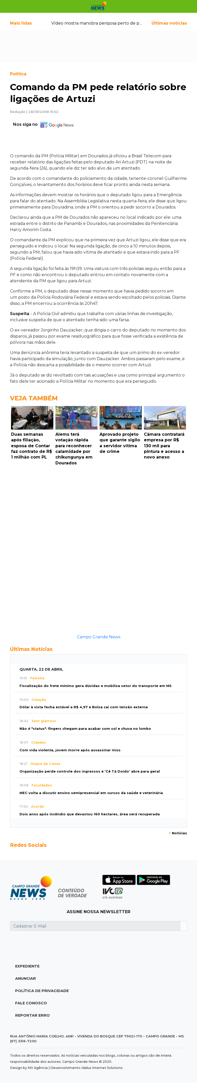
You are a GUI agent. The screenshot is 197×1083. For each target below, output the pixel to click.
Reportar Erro (32, 1015)
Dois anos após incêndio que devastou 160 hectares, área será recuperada (89, 814)
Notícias (178, 833)
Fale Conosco (31, 1003)
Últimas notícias (169, 23)
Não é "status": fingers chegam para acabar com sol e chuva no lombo (85, 729)
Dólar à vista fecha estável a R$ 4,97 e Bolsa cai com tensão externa (83, 707)
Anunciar (25, 978)
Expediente (27, 966)
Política (18, 73)
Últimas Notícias (31, 649)
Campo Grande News (98, 636)
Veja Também (34, 398)
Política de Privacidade (42, 990)
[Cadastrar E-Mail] (95, 926)
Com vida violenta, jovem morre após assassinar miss (70, 750)
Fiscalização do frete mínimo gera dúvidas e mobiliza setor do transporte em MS (95, 686)
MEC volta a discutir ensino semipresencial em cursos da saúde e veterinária (91, 793)
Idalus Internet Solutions (102, 1068)
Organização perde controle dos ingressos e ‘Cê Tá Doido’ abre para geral (89, 771)
